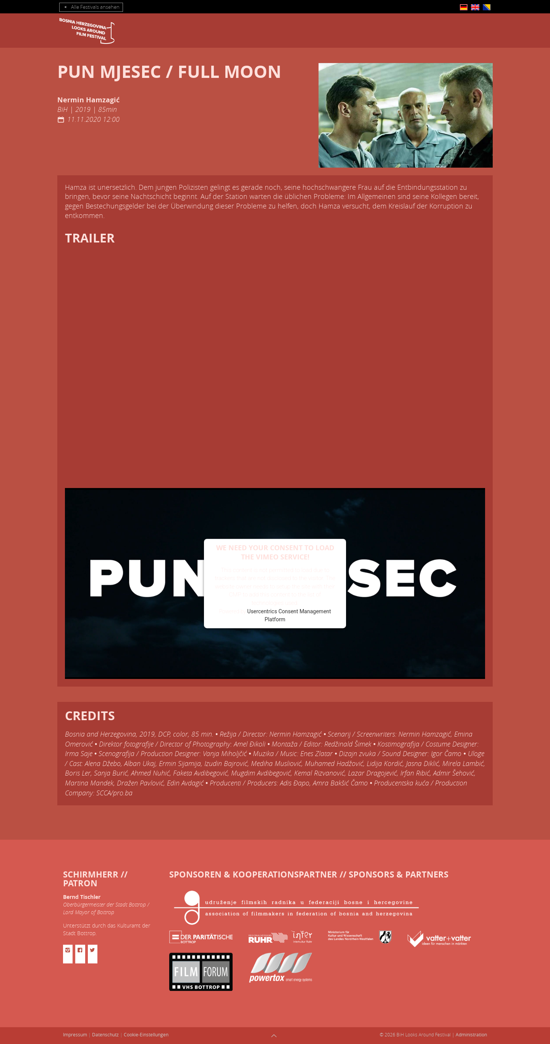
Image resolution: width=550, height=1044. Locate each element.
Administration (471, 1034)
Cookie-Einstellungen (146, 1034)
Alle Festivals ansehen (91, 7)
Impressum (75, 1034)
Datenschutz (105, 1034)
